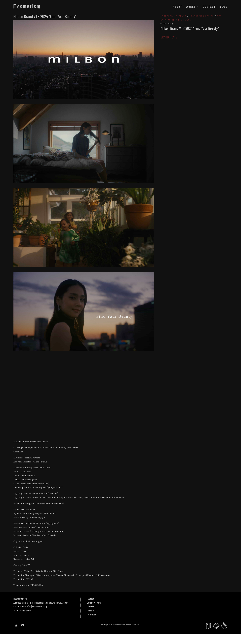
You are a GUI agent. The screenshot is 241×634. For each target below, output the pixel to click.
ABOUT (177, 6)
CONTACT (209, 6)
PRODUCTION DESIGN (201, 16)
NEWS (223, 6)
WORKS (191, 6)
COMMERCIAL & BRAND (173, 16)
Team (98, 602)
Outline (90, 602)
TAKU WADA (184, 20)
